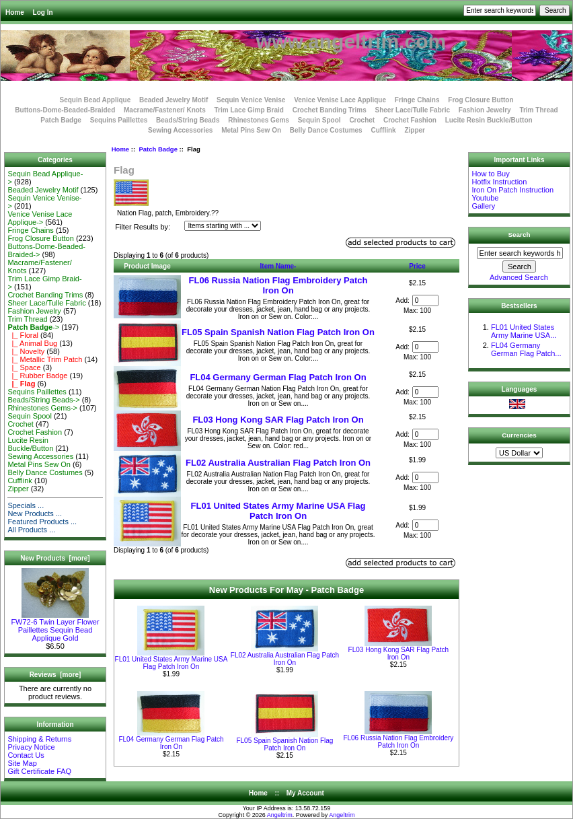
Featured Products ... (42, 522)
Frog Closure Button (480, 100)
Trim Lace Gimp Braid (249, 110)
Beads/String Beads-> (43, 400)
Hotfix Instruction (499, 182)
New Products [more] (54, 558)
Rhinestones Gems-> (42, 408)
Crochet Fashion (409, 120)
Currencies (519, 435)
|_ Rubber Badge (37, 375)
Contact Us (25, 755)
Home (14, 12)
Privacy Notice (30, 747)
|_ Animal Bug (32, 343)
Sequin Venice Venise (251, 100)
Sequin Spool (319, 120)
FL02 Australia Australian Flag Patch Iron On (278, 463)
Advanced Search (519, 277)
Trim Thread (538, 110)
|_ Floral (22, 335)
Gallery (483, 206)
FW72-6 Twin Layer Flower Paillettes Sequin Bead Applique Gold (55, 626)
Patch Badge (158, 149)
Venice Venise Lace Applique (340, 100)
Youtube (484, 198)
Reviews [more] (55, 674)
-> (33, 327)
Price (417, 266)
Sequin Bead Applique (94, 100)
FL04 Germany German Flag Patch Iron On (278, 377)
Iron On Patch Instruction (512, 190)
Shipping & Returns (39, 739)
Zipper (414, 130)
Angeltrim (280, 815)
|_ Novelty (25, 351)
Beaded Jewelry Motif (173, 100)
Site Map (21, 763)
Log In (43, 12)
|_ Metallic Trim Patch (44, 359)
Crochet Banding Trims (330, 110)
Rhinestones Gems (258, 120)
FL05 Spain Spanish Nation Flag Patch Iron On (278, 332)
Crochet (362, 120)
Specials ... (25, 505)
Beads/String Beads (187, 120)
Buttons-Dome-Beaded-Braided (65, 110)
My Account (305, 793)
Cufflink (383, 130)
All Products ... (31, 530)
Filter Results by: (142, 227)
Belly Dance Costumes (326, 130)
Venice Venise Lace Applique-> (39, 218)
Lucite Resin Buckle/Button (489, 120)
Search (519, 234)
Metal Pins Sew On (251, 130)
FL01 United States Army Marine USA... (523, 331)
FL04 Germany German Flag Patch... (526, 349)
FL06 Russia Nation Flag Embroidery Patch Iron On (278, 285)
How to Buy (490, 174)
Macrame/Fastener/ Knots (165, 110)
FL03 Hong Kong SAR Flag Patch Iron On (277, 420)
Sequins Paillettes (119, 120)
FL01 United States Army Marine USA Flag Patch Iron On (278, 511)
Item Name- (278, 266)
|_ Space (23, 367)
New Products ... (34, 513)
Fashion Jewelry (485, 110)
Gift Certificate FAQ (39, 771)
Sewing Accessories (180, 130)
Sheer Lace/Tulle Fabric (412, 110)
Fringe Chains (417, 100)
